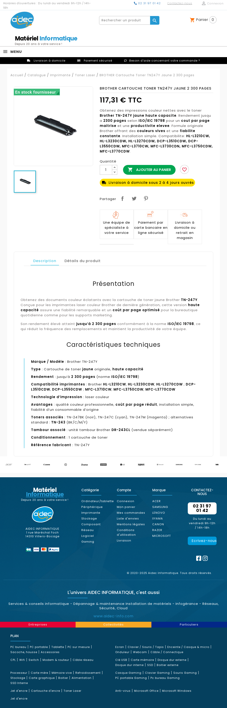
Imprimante (90, 513)
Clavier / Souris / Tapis (146, 647)
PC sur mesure (79, 647)
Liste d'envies (128, 518)
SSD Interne (19, 683)
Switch (34, 660)
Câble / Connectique (167, 652)
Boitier (63, 678)
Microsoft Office (146, 691)
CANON (158, 524)
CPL (13, 660)
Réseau (87, 530)
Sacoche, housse (23, 652)
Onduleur (122, 652)
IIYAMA (157, 518)
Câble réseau (83, 660)
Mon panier (126, 507)
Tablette (57, 647)
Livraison (124, 540)
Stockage (89, 518)
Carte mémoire (142, 660)
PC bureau (18, 647)
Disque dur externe (172, 660)
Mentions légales (131, 524)
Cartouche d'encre (45, 691)
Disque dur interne (129, 665)
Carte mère (39, 673)
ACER (156, 501)
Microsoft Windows (177, 691)
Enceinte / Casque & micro (188, 647)
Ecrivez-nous (204, 540)
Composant (91, 524)
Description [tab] (44, 260)
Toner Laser (72, 691)
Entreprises (38, 624)
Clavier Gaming (157, 673)
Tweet (134, 198)
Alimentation (82, 678)
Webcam (140, 652)
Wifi (22, 660)
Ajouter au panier (149, 170)
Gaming (87, 542)
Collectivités (113, 624)
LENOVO (158, 513)
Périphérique (92, 507)
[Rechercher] (124, 20)
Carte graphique (42, 678)
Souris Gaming (185, 673)
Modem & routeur (56, 660)
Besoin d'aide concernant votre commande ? (164, 60)
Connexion (125, 501)
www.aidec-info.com (113, 616)
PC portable (39, 647)
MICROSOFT (161, 536)
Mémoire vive (62, 673)
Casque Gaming (128, 673)
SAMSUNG (160, 507)
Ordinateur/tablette (97, 501)
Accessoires (50, 652)
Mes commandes (131, 513)
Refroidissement (88, 673)
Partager (122, 198)
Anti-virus (123, 691)
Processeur (18, 673)
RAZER (157, 530)
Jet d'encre (18, 691)
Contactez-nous (179, 3)
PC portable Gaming (131, 678)
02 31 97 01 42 (147, 3)
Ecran (119, 647)
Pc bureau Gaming (165, 678)
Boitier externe (167, 665)
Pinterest (145, 198)
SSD (150, 665)
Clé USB (121, 660)
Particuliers (189, 624)
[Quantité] (106, 170)
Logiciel (87, 536)
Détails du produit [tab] (83, 260)
